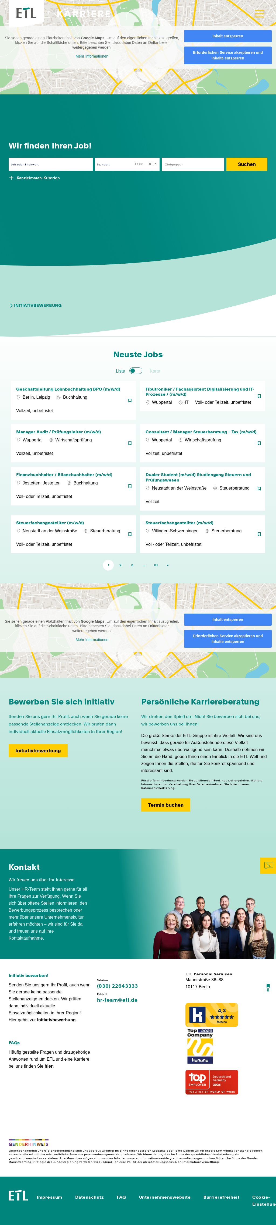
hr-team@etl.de (117, 1000)
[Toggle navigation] (259, 13)
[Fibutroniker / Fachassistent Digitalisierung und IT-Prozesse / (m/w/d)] (202, 400)
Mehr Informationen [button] (92, 56)
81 (156, 565)
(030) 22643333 (117, 986)
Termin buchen (166, 805)
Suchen (247, 164)
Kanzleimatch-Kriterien (38, 178)
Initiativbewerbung (35, 305)
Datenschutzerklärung (157, 787)
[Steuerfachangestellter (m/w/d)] (73, 534)
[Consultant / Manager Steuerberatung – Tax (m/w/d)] (202, 443)
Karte (155, 371)
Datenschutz (89, 1197)
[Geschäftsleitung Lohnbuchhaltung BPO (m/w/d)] (73, 400)
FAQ (121, 1197)
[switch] (135, 370)
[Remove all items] (149, 164)
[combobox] (146, 164)
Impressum (49, 1197)
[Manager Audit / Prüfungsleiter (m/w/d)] (73, 443)
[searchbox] (190, 164)
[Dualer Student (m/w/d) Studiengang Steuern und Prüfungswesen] (202, 488)
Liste (120, 371)
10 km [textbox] (139, 164)
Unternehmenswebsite (165, 1197)
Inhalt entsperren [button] (228, 36)
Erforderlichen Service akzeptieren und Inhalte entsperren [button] (228, 55)
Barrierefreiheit (221, 1197)
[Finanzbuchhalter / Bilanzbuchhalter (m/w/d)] (73, 488)
